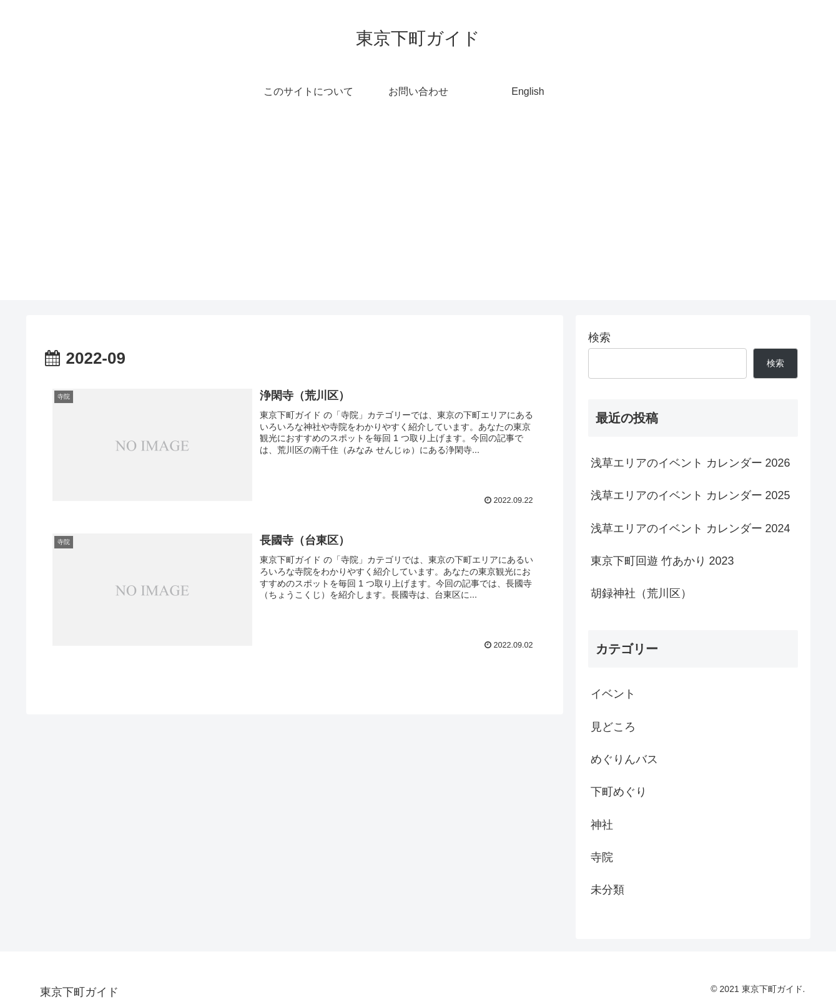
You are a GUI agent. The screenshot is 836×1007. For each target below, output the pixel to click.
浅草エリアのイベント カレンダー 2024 (690, 528)
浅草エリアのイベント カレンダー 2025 (690, 495)
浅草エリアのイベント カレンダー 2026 (690, 463)
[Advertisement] (418, 212)
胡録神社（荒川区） (641, 593)
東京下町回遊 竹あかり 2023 (662, 561)
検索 (599, 337)
